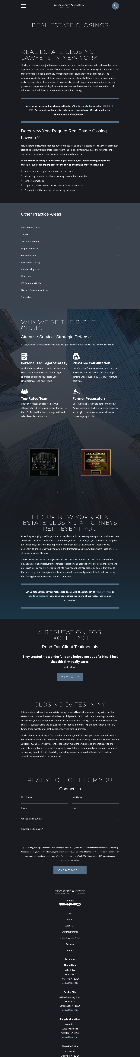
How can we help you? (32, 829)
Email (74, 808)
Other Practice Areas (70, 937)
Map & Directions (70, 982)
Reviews (70, 944)
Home (70, 919)
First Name (26, 797)
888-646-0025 (70, 904)
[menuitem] (68, 227)
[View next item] (82, 492)
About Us (70, 925)
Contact (70, 950)
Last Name (77, 797)
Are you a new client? (31, 819)
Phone (24, 808)
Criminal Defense (70, 931)
